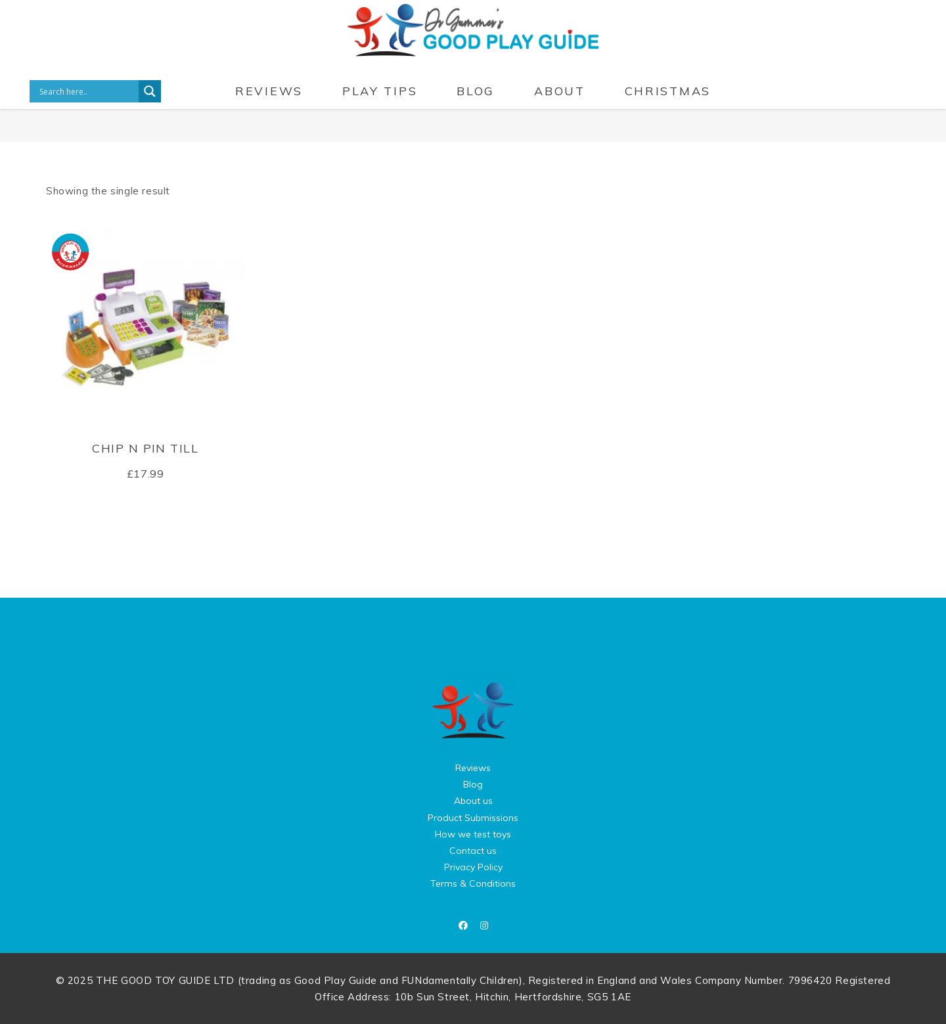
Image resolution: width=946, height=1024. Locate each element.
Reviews (473, 768)
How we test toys (473, 834)
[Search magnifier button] (150, 91)
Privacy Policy (473, 867)
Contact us (473, 851)
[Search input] (87, 91)
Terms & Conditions (473, 883)
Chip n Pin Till (145, 448)
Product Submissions (473, 818)
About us (473, 801)
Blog (473, 784)
